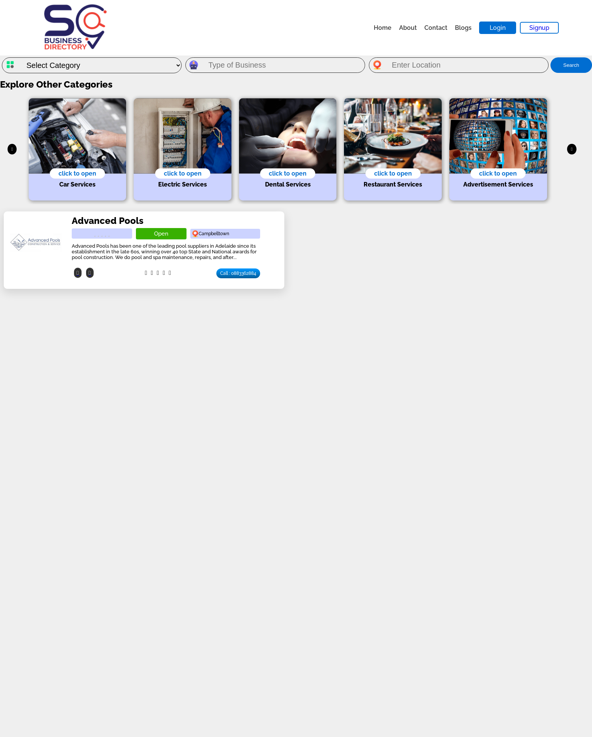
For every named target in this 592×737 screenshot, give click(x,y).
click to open (77, 173)
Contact (435, 27)
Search (571, 65)
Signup (539, 27)
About (408, 27)
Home (383, 27)
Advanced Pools (107, 220)
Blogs (463, 27)
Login (498, 27)
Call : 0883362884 (238, 273)
